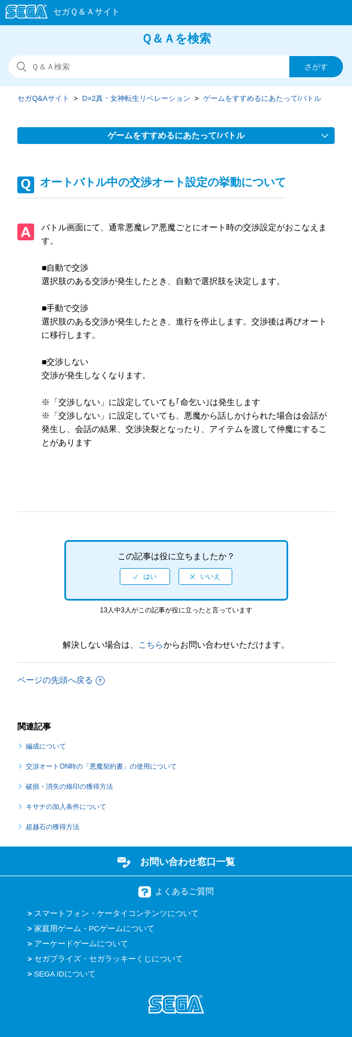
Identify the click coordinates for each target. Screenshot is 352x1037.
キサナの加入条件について (66, 807)
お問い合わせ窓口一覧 (187, 862)
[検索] (176, 66)
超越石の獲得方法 (52, 827)
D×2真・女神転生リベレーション (136, 98)
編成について (46, 746)
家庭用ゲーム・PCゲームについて (94, 928)
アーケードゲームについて (81, 944)
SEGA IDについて (65, 974)
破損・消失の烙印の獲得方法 (69, 786)
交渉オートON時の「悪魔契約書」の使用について (101, 766)
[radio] (145, 576)
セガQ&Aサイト (43, 98)
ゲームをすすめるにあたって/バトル (262, 98)
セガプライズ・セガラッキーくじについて (108, 959)
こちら (150, 644)
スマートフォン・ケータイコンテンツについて (116, 913)
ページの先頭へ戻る (61, 680)
